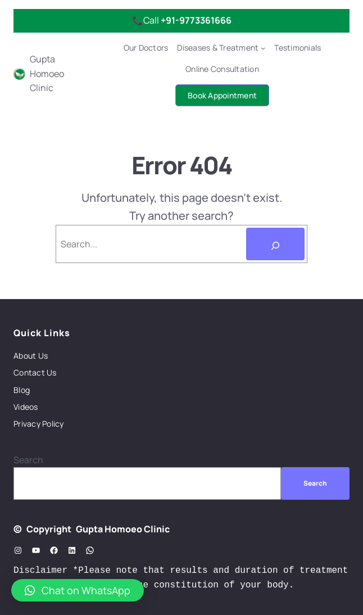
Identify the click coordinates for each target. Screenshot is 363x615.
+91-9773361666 (196, 20)
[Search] (275, 244)
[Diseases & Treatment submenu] (263, 48)
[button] (77, 590)
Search (28, 460)
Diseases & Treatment (217, 47)
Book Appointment (222, 95)
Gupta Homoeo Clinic (47, 73)
